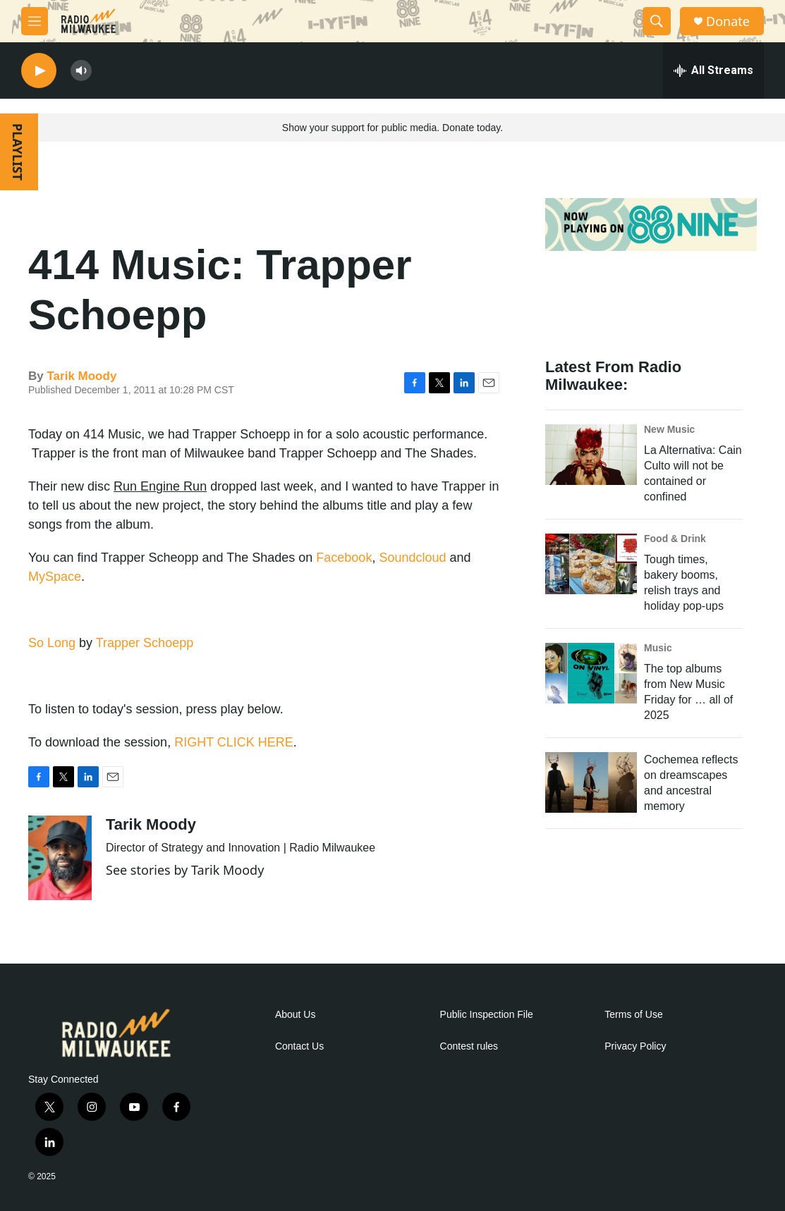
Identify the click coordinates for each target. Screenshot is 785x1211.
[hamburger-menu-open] (34, 21)
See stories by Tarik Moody (185, 869)
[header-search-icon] (657, 21)
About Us (295, 1014)
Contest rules (469, 1046)
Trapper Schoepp (144, 643)
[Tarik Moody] (60, 858)
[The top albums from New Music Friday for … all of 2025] (591, 673)
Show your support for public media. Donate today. (392, 127)
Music (658, 647)
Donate (728, 21)
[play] (39, 71)
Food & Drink (675, 538)
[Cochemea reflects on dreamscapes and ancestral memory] (591, 782)
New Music (669, 429)
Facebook (344, 558)
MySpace (54, 577)
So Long (51, 643)
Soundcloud (412, 558)
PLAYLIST (17, 151)
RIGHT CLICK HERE (233, 742)
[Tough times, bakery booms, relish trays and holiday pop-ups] (591, 564)
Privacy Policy (635, 1046)
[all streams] (713, 70)
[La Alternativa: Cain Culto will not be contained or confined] (591, 454)
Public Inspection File (486, 1014)
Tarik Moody (81, 376)
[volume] (81, 71)
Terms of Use (633, 1014)
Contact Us (299, 1046)
